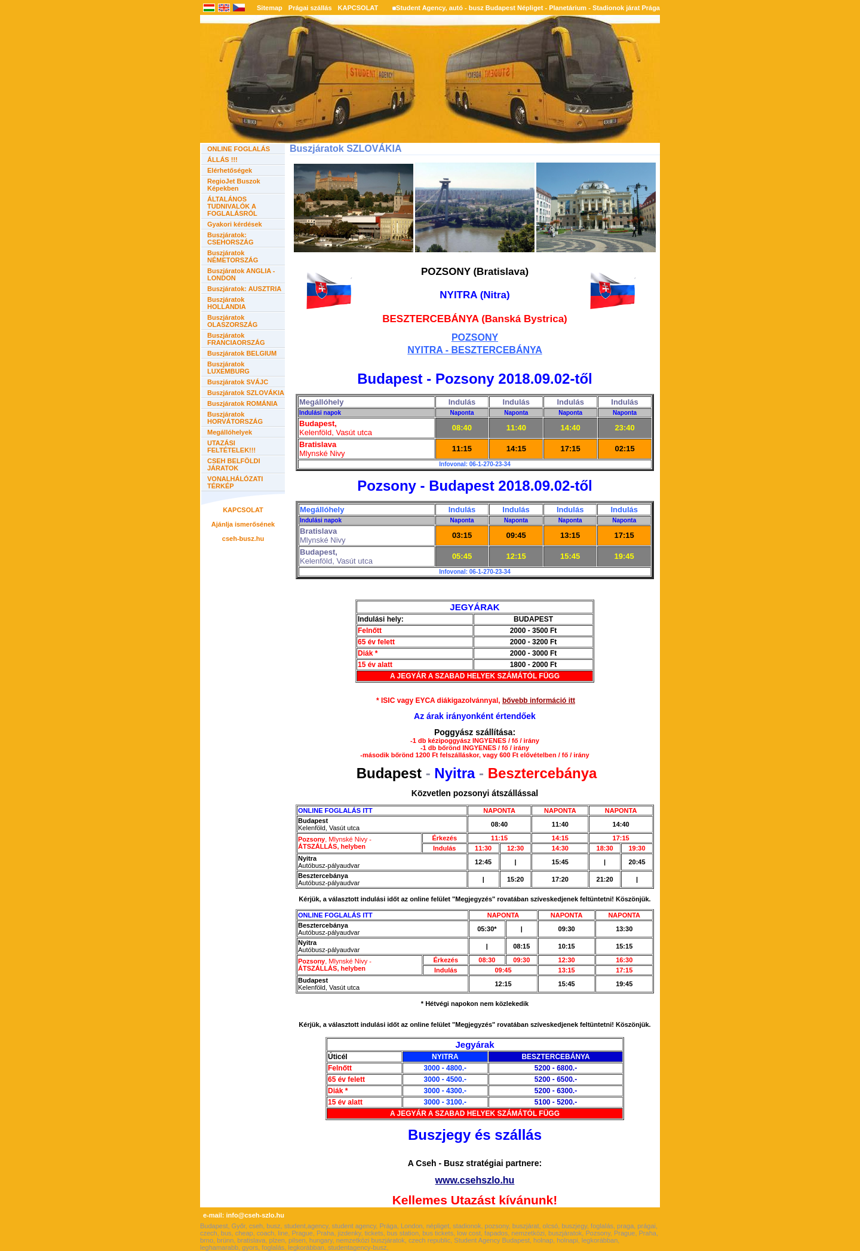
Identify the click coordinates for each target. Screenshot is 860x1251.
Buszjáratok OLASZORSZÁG (232, 321)
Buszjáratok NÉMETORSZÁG (232, 256)
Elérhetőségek (229, 170)
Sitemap (269, 7)
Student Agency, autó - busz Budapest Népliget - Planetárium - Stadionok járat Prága (528, 7)
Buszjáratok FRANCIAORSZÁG (236, 339)
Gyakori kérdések (234, 224)
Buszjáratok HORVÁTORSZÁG (235, 418)
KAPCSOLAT (358, 7)
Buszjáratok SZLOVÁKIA (245, 392)
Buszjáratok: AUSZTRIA (244, 288)
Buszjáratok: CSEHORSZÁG (230, 238)
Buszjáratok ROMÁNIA (242, 403)
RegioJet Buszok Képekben (233, 185)
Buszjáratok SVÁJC (237, 382)
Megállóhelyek (229, 432)
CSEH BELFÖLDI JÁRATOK (233, 464)
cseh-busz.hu (243, 538)
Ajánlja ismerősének (243, 524)
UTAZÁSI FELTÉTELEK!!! (231, 446)
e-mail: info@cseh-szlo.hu (243, 1215)
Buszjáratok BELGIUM (242, 353)
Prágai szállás (310, 7)
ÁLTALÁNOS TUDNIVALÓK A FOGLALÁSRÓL (232, 206)
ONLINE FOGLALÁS (238, 148)
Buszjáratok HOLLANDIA (226, 303)
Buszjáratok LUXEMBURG (228, 367)
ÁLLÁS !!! (222, 159)
